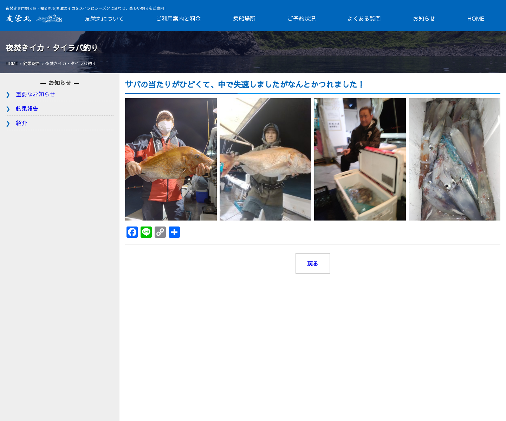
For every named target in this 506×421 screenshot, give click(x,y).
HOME (476, 18)
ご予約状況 (301, 18)
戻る (312, 263)
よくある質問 (364, 18)
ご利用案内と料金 (178, 18)
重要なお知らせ (35, 94)
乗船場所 (244, 18)
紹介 (21, 123)
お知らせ (424, 18)
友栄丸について (104, 18)
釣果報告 (27, 108)
